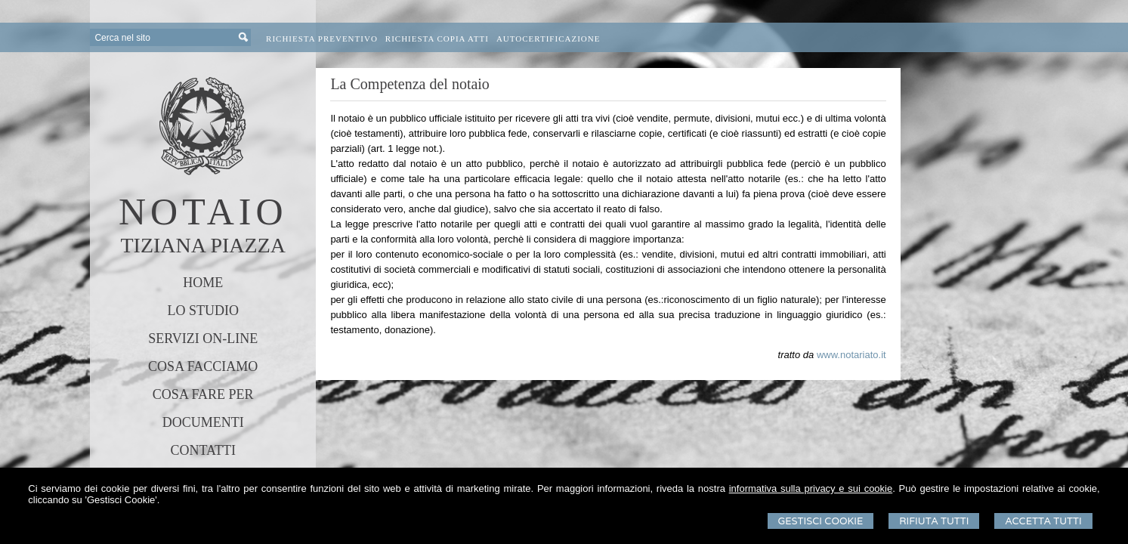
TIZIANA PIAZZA (203, 245)
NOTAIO (203, 211)
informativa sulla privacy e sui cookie (811, 488)
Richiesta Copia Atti (437, 38)
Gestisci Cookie (821, 521)
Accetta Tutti (1043, 521)
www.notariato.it (851, 354)
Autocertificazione (548, 38)
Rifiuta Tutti (934, 521)
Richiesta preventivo (322, 38)
